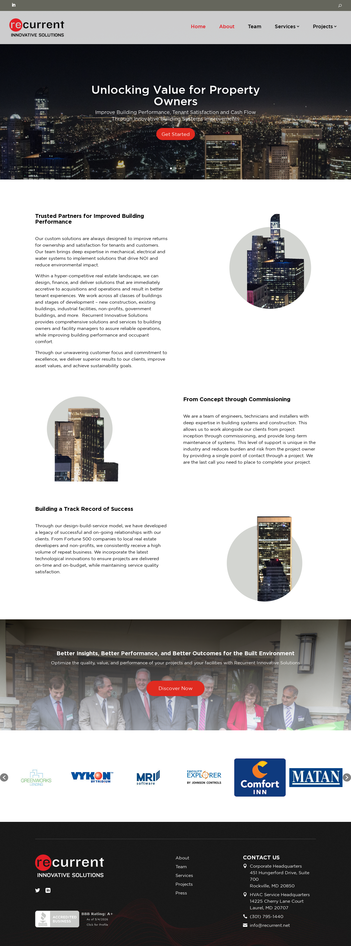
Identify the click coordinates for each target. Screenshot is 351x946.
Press (181, 892)
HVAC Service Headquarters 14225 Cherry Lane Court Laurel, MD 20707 (280, 901)
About (226, 26)
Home (198, 26)
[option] (36, 777)
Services (285, 26)
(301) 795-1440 (266, 916)
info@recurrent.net (270, 925)
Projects (323, 26)
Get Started (176, 134)
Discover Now (175, 688)
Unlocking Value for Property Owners (175, 95)
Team (254, 26)
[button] (4, 777)
